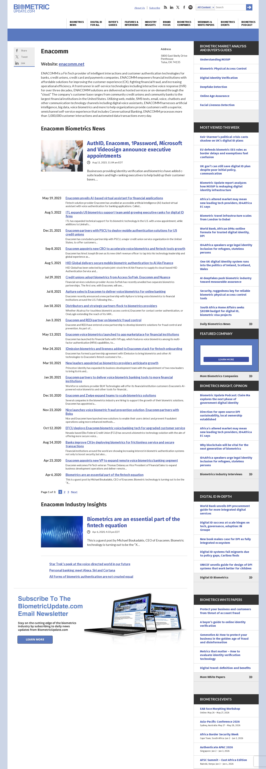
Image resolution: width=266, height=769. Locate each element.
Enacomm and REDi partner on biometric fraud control (103, 320)
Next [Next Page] (74, 492)
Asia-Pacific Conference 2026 (226, 723)
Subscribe (154, 7)
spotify (190, 7)
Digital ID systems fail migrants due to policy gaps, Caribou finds (224, 553)
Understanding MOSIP (215, 59)
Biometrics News (77, 23)
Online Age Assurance (214, 96)
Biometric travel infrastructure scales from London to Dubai (226, 217)
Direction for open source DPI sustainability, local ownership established (221, 415)
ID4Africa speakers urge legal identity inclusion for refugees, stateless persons (226, 248)
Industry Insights (150, 23)
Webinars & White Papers (206, 23)
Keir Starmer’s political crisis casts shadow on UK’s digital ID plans (224, 138)
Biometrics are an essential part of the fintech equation (105, 475)
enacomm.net (71, 63)
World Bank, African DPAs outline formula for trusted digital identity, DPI (224, 232)
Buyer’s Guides (113, 23)
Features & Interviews (131, 23)
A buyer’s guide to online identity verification (223, 624)
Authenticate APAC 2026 (226, 749)
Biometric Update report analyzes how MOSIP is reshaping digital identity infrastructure (223, 186)
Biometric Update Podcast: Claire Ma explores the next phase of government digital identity (225, 399)
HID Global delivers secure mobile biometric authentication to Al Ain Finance (119, 263)
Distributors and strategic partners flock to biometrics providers (111, 306)
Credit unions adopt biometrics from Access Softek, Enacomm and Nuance (118, 277)
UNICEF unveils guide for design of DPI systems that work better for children (226, 566)
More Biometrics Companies (219, 376)
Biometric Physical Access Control (223, 68)
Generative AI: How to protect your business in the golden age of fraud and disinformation (224, 638)
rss (165, 7)
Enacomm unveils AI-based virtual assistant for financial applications (114, 198)
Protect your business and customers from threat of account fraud (225, 611)
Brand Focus (167, 23)
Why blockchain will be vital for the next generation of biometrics (224, 446)
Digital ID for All (96, 23)
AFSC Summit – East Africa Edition (226, 762)
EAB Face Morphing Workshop (226, 710)
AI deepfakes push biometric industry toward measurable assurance (226, 280)
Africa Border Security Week (226, 736)
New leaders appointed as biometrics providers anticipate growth (112, 363)
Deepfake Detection (213, 87)
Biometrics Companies (184, 23)
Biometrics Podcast (248, 23)
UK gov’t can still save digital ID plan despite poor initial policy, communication (225, 170)
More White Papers (212, 677)
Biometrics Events (228, 23)
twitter (178, 7)
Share (24, 50)
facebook (184, 7)
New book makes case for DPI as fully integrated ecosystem (225, 541)
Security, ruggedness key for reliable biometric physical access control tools (225, 294)
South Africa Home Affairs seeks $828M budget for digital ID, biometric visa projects (222, 311)
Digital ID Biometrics (214, 577)
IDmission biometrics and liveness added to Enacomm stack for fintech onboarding (124, 349)
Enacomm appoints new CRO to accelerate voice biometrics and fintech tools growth (125, 249)
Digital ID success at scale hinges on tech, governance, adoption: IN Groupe (225, 526)
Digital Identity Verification (219, 78)
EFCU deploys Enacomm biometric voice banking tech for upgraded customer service (125, 428)
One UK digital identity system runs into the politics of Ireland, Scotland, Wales (225, 265)
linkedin (171, 7)
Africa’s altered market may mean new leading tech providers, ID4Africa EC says (226, 203)
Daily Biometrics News (215, 324)
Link (23, 63)
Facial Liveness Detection (217, 105)
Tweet (24, 56)
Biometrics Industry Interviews (221, 474)
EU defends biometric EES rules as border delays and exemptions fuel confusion (224, 153)
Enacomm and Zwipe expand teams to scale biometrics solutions (111, 395)
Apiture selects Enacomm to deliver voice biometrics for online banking (116, 291)
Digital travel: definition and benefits (225, 668)
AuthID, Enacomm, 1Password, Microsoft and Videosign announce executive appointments (134, 149)
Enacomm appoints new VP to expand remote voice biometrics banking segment (122, 460)
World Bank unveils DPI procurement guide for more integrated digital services (225, 509)
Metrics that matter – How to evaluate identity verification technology (220, 655)
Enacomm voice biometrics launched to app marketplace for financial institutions (122, 334)
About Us (139, 7)
